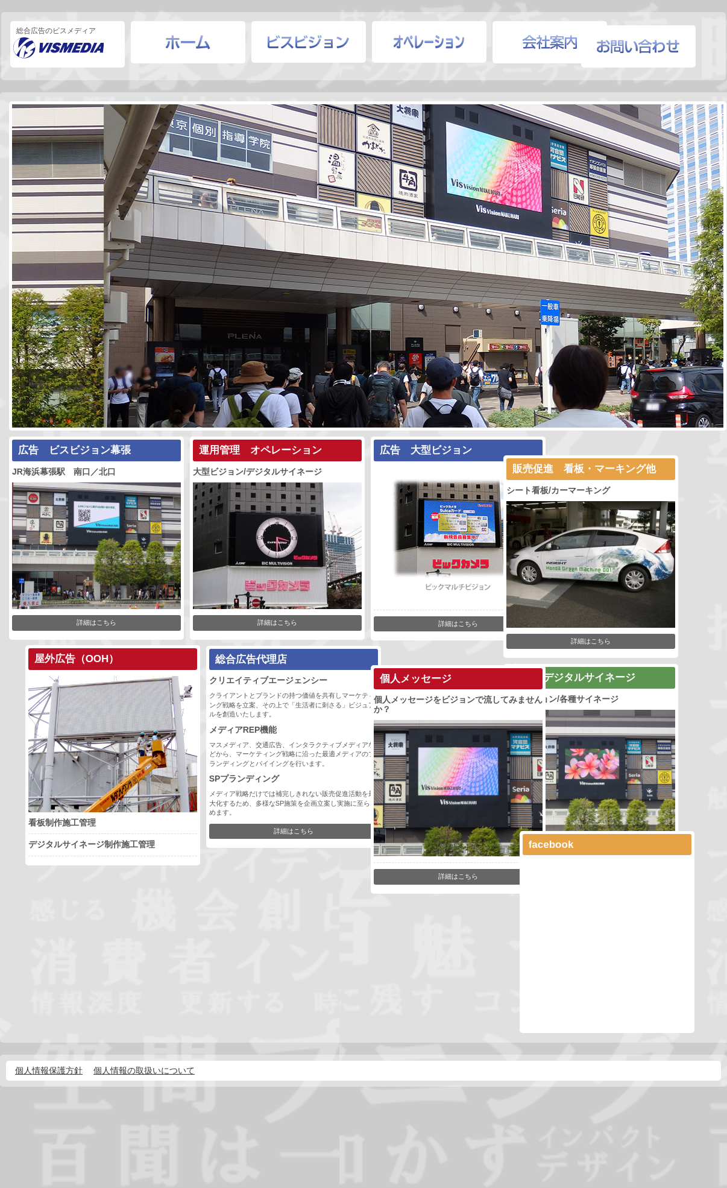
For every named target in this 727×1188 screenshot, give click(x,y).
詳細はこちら (100, 629)
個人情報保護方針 (49, 1087)
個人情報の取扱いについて (144, 1087)
